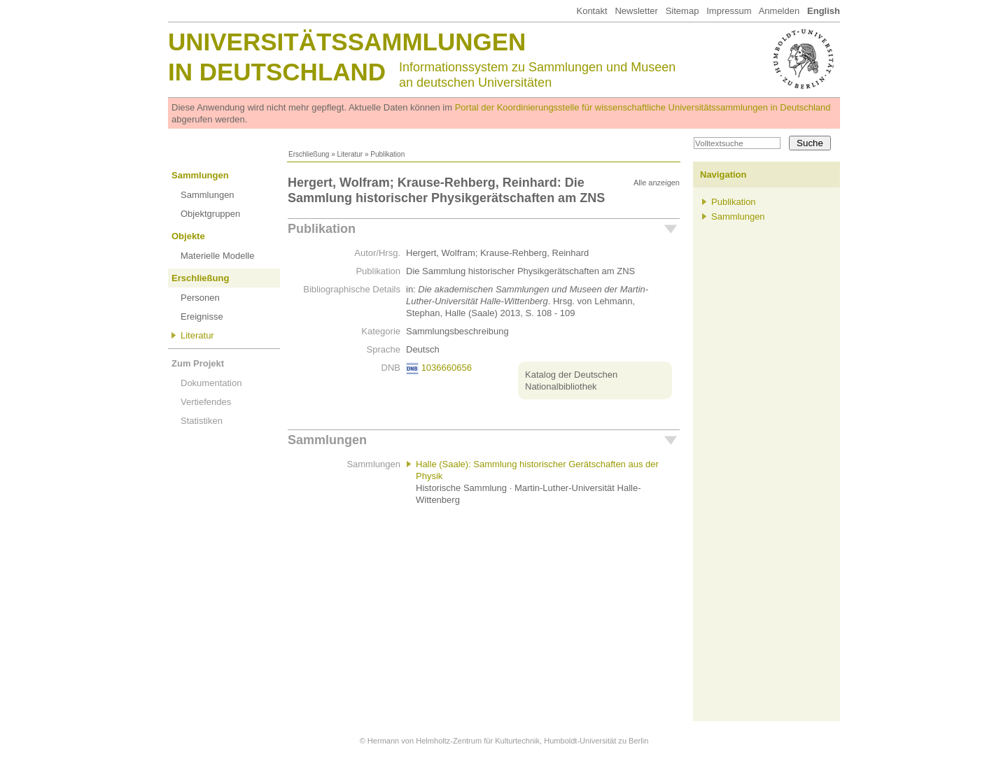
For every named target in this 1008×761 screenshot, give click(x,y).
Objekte (188, 236)
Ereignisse (202, 316)
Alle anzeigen (657, 182)
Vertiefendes (206, 402)
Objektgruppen (210, 213)
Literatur (350, 154)
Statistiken (202, 420)
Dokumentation (211, 383)
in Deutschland (277, 71)
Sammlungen (200, 175)
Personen (200, 297)
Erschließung (308, 154)
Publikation (322, 229)
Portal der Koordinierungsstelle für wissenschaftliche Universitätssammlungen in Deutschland (643, 107)
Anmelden (779, 11)
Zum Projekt (198, 363)
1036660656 (446, 367)
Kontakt (591, 11)
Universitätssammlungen (347, 41)
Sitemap (682, 11)
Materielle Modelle (218, 255)
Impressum (728, 11)
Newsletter (636, 11)
